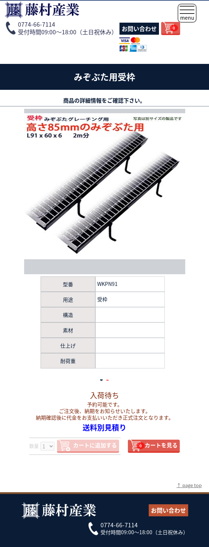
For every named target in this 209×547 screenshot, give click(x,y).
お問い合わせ (139, 28)
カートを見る (157, 445)
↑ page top (189, 485)
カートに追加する (95, 445)
